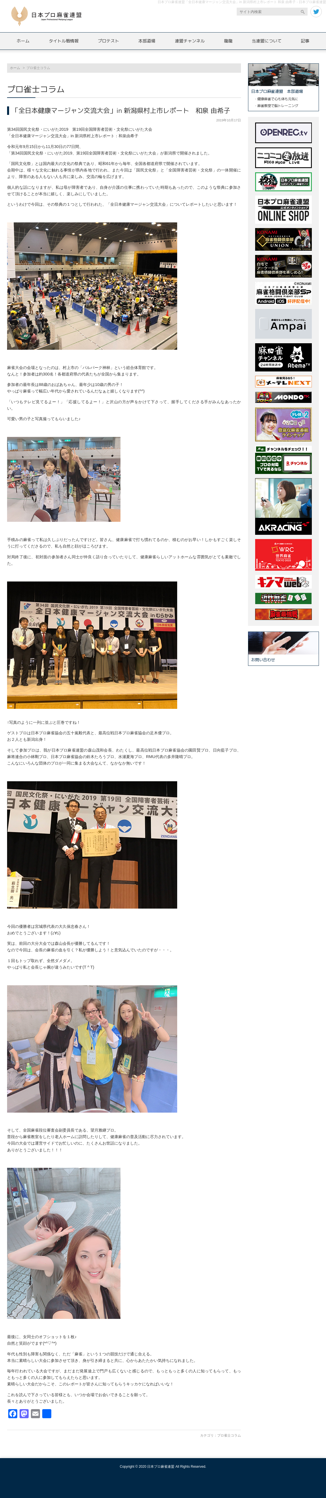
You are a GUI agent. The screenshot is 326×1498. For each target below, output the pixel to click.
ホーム (23, 41)
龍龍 (228, 41)
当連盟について (266, 41)
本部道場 (146, 41)
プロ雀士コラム (229, 1435)
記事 (305, 41)
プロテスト (108, 41)
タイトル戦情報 (64, 41)
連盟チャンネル (190, 41)
